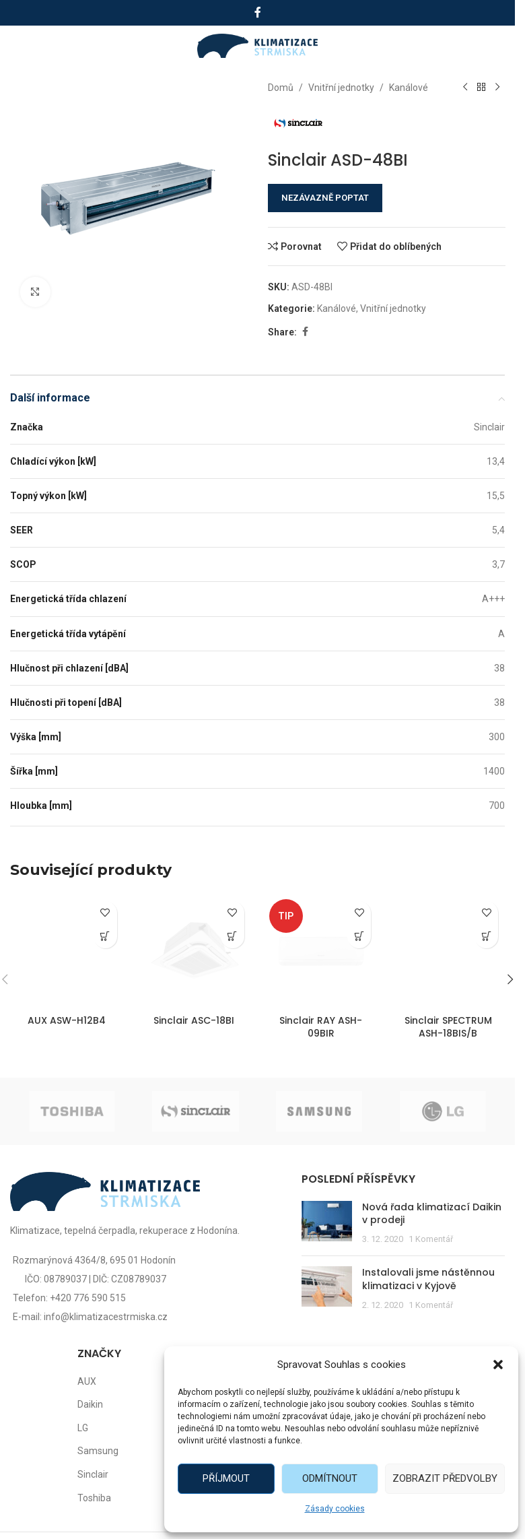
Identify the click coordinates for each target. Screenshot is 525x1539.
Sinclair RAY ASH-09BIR (320, 1027)
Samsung (97, 1450)
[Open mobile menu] (25, 45)
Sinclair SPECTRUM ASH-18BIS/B (448, 1027)
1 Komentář (431, 1239)
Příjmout (226, 1478)
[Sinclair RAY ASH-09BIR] (321, 951)
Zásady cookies (335, 1508)
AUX (86, 1381)
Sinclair (92, 1474)
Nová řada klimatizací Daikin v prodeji (431, 1213)
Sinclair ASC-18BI (193, 1020)
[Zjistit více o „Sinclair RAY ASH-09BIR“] (359, 936)
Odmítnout (329, 1478)
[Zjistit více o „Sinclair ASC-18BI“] (232, 936)
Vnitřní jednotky (341, 87)
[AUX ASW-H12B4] (67, 951)
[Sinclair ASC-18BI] (194, 951)
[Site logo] (257, 45)
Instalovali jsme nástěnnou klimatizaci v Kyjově (428, 1279)
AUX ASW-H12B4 (67, 1020)
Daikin (90, 1404)
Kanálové (408, 87)
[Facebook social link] (258, 12)
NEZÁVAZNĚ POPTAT (325, 198)
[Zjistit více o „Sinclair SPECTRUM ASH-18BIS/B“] (486, 936)
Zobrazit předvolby (444, 1478)
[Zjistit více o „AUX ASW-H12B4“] (105, 936)
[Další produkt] (497, 87)
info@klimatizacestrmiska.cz (106, 1316)
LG (82, 1427)
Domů (280, 87)
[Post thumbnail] (327, 1223)
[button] (498, 1364)
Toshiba (94, 1498)
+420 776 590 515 (88, 1297)
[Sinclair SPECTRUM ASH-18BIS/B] (448, 951)
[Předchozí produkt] (464, 87)
